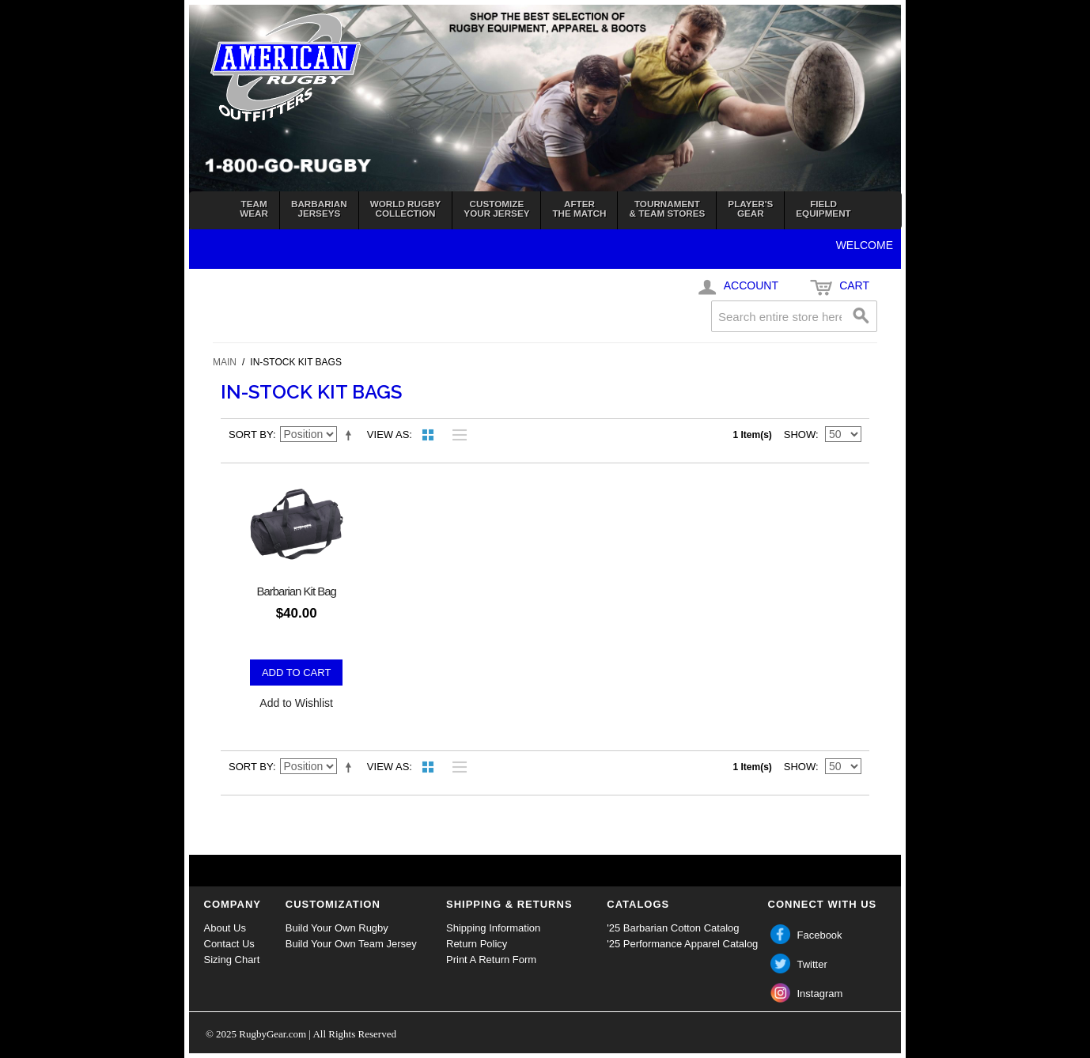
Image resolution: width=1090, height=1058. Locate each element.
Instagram (820, 993)
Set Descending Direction (351, 435)
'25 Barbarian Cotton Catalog (673, 928)
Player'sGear (750, 208)
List (455, 435)
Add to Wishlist (296, 703)
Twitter (812, 964)
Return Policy (476, 944)
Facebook (819, 935)
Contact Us (229, 944)
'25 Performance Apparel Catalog (682, 944)
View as (388, 434)
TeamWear (254, 208)
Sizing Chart (232, 959)
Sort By (251, 434)
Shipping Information (493, 928)
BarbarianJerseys (319, 208)
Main (225, 362)
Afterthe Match (579, 208)
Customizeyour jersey (496, 208)
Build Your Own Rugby (337, 928)
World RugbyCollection (405, 208)
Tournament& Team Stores (667, 208)
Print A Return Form (491, 959)
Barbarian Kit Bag (296, 591)
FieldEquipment (823, 208)
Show (800, 434)
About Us (225, 928)
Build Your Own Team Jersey (351, 944)
